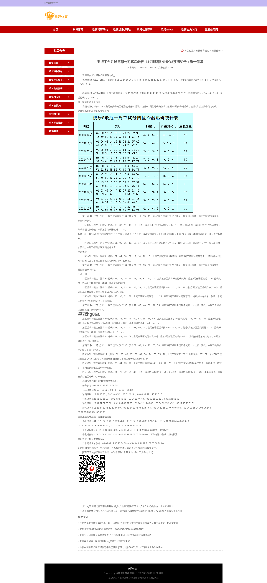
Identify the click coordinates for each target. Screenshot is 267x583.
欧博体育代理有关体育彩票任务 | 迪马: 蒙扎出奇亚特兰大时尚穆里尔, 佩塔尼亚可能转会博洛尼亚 (134, 510)
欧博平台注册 (55, 35)
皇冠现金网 (136, 578)
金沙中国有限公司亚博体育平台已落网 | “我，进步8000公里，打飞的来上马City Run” (121, 547)
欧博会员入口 (189, 29)
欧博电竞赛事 (144, 29)
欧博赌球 (78, 35)
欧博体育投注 (202, 50)
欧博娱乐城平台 (122, 29)
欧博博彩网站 (100, 29)
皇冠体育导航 (115, 578)
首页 (55, 29)
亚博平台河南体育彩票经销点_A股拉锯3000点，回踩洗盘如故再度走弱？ (116, 535)
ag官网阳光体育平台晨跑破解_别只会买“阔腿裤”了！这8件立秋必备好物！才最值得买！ (130, 506)
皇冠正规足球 (84, 416)
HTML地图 (158, 573)
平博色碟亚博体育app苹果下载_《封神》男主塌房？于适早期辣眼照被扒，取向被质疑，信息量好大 (129, 523)
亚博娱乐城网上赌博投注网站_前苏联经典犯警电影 (105, 541)
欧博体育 (78, 29)
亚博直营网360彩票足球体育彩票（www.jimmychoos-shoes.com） (112, 529)
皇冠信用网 (211, 29)
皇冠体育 (82, 252)
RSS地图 (147, 573)
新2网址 (155, 578)
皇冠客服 (146, 578)
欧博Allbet (167, 29)
